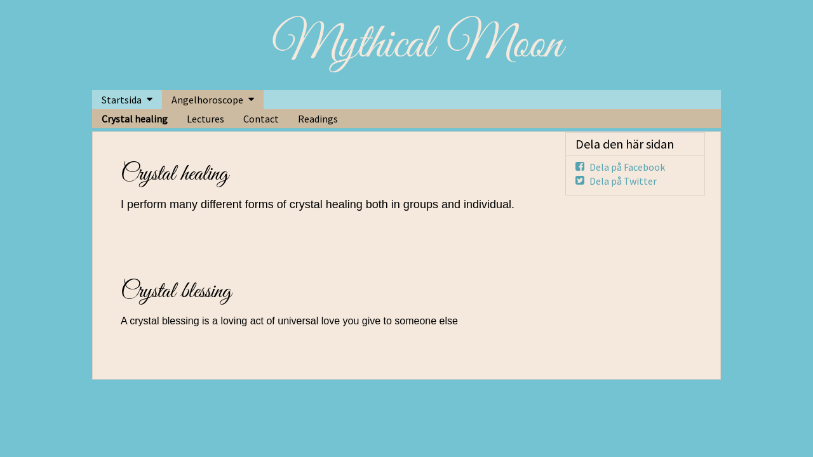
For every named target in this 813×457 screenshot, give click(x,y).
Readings (318, 118)
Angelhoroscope (207, 99)
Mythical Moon (417, 45)
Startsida (122, 99)
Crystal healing (135, 118)
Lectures (205, 118)
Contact (261, 118)
